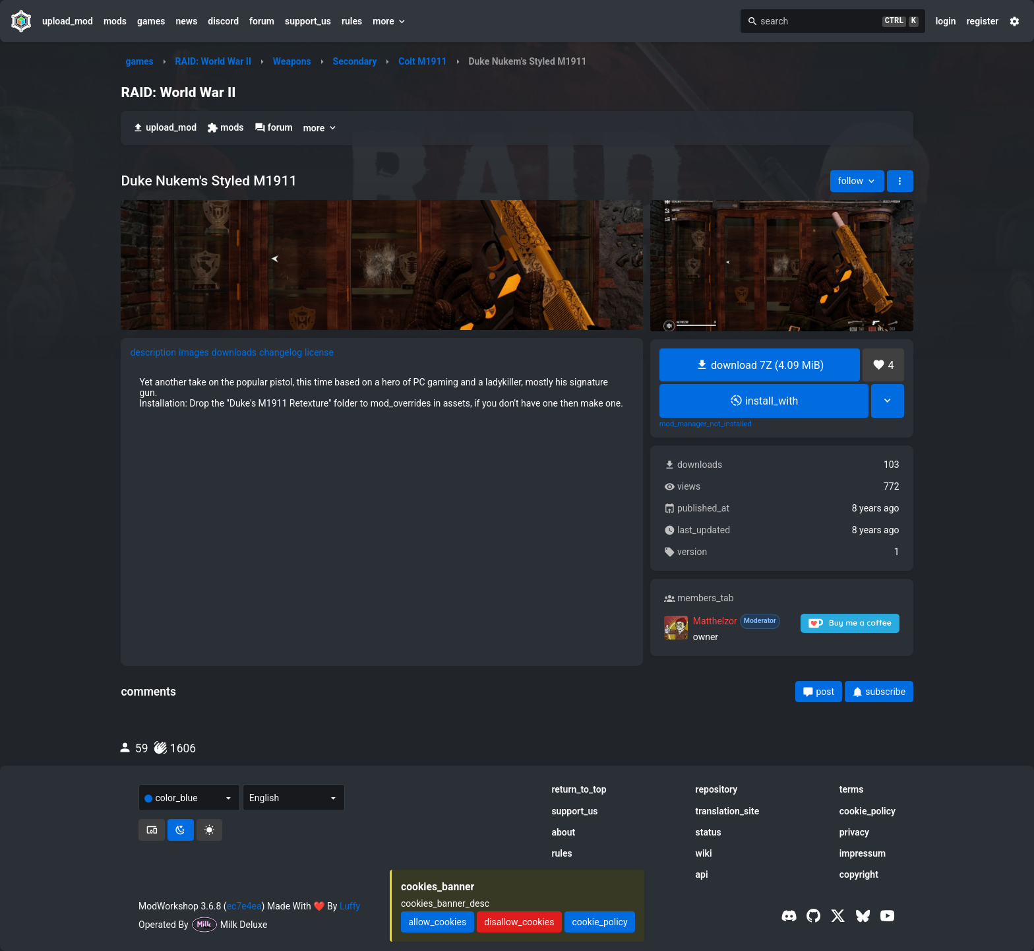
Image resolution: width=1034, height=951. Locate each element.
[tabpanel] (382, 393)
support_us (308, 21)
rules (352, 21)
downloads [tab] (234, 352)
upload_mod (67, 21)
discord (223, 21)
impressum (862, 853)
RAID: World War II (213, 61)
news (186, 21)
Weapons (292, 61)
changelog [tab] (280, 352)
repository (717, 789)
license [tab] (319, 352)
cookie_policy (867, 811)
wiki (704, 853)
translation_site (728, 811)
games (151, 21)
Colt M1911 (422, 61)
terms (851, 789)
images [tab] (194, 352)
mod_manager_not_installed (705, 424)
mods (115, 21)
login (946, 21)
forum (261, 21)
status (708, 832)
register (983, 21)
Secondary (355, 61)
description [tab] (153, 352)
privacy (854, 832)
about (563, 832)
